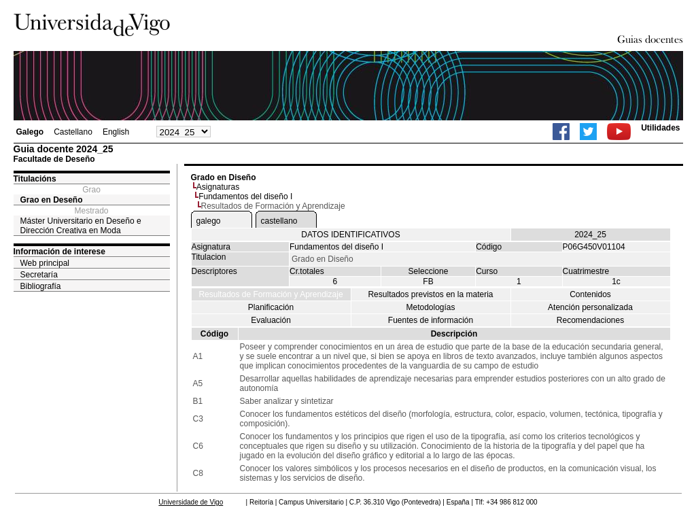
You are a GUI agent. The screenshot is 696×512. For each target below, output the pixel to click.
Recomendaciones (590, 320)
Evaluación (271, 320)
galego (208, 221)
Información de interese (59, 251)
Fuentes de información (430, 320)
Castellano (73, 132)
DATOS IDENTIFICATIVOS (350, 234)
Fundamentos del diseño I (245, 196)
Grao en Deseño (51, 200)
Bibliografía (40, 286)
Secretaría (39, 274)
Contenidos (590, 294)
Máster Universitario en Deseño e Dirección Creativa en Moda (80, 225)
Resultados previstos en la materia (430, 294)
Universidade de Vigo (190, 502)
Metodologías (430, 307)
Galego (30, 132)
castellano (279, 221)
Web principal (44, 263)
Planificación (271, 307)
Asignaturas (217, 187)
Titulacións (35, 179)
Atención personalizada (590, 307)
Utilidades (660, 128)
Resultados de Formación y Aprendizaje (270, 294)
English (116, 132)
